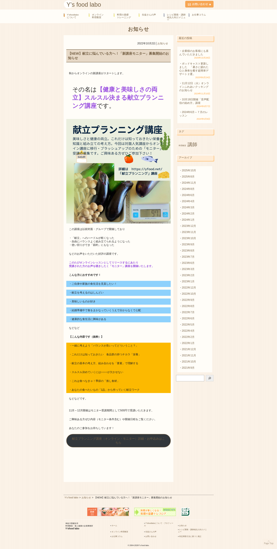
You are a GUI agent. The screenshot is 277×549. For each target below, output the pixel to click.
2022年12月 (189, 287)
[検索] (210, 378)
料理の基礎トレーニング (124, 16)
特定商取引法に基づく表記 (190, 536)
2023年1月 (188, 281)
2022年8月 (188, 306)
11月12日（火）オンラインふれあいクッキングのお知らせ (194, 87)
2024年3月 (188, 207)
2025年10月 (189, 170)
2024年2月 (188, 213)
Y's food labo (84, 4)
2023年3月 (188, 269)
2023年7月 (188, 256)
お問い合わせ (150, 536)
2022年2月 (188, 337)
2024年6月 (188, 195)
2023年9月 (188, 244)
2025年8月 (188, 176)
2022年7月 (188, 312)
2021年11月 (189, 355)
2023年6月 (188, 263)
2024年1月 (188, 219)
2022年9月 (188, 299)
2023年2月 (188, 275)
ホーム (114, 525)
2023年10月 (189, 238)
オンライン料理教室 (98, 16)
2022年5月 (188, 324)
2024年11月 (189, 182)
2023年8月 (188, 250)
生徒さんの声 (149, 15)
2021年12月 (189, 349)
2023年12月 (189, 225)
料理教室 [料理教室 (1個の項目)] (182, 145)
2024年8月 (188, 189)
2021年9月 (188, 367)
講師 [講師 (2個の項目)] (192, 144)
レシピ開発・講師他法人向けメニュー (176, 17)
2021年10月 (189, 361)
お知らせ (162, 43)
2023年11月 (189, 232)
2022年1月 (188, 343)
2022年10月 (189, 293)
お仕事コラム (199, 15)
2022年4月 (188, 330)
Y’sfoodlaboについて (73, 16)
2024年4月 (188, 201)
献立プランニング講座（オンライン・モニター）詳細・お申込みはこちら (118, 440)
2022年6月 (188, 318)
